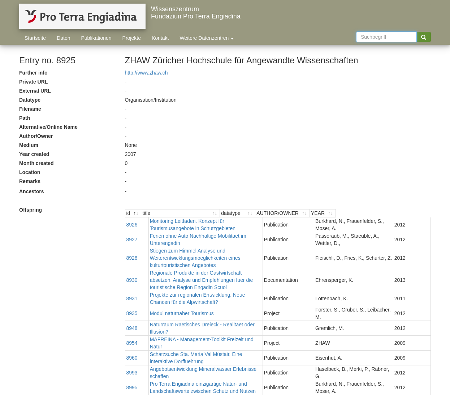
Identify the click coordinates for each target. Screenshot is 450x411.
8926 (132, 225)
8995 (132, 358)
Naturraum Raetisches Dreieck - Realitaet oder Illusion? (204, 317)
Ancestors (31, 191)
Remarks (29, 181)
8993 (132, 344)
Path (24, 118)
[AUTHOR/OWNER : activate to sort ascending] (367, 213)
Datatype (29, 100)
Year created (34, 154)
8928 (132, 258)
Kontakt (160, 38)
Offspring (30, 210)
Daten (63, 38)
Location (29, 172)
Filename (30, 109)
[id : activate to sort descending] (133, 213)
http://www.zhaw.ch (146, 73)
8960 (132, 332)
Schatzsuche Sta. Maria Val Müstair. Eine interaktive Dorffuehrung (216, 332)
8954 (132, 325)
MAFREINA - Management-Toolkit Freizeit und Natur (201, 325)
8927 (132, 239)
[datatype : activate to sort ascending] (313, 213)
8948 (132, 317)
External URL (35, 91)
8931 (132, 291)
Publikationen (96, 38)
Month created (36, 163)
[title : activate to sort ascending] (218, 213)
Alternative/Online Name (48, 127)
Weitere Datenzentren (206, 38)
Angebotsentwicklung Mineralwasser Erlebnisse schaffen (205, 344)
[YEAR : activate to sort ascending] (417, 213)
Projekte (131, 38)
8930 (132, 276)
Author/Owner (36, 136)
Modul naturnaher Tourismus (174, 306)
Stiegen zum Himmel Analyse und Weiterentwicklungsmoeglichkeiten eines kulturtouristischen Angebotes (208, 258)
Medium (28, 145)
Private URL (33, 82)
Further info (33, 73)
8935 (132, 306)
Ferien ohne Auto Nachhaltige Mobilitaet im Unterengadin (206, 239)
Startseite (35, 38)
